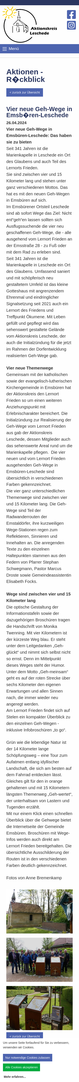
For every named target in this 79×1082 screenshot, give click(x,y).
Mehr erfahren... (15, 1076)
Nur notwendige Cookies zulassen (27, 1057)
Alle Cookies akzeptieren (21, 1067)
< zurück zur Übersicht (24, 92)
